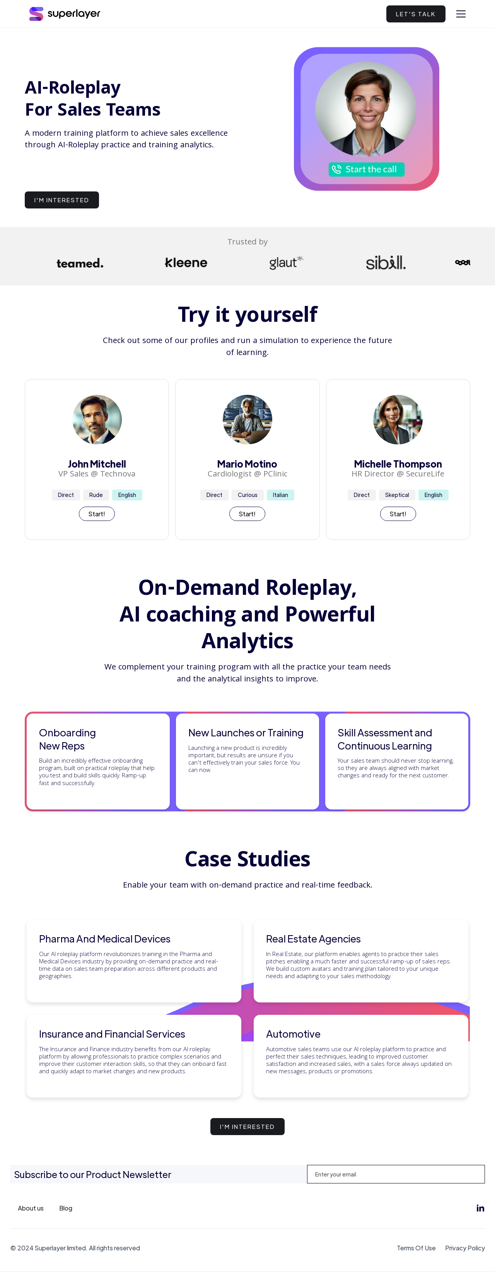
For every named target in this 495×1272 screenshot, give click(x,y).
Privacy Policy (465, 1248)
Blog (65, 1208)
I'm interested (61, 199)
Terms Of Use (416, 1248)
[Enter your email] (396, 1174)
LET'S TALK (416, 13)
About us (31, 1208)
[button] (461, 14)
